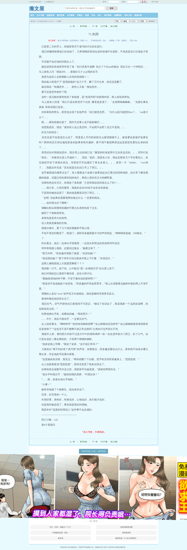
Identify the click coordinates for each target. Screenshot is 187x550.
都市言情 (60, 15)
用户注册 (154, 2)
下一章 (94, 26)
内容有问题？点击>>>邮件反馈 (93, 451)
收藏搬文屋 (50, 2)
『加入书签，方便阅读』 (93, 432)
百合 (93, 15)
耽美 (87, 15)
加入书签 (113, 26)
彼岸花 (60, 538)
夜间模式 (151, 21)
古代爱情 (70, 15)
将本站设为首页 (36, 2)
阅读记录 (138, 15)
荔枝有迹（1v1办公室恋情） (126, 538)
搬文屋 (36, 8)
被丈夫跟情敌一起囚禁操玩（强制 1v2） (73, 40)
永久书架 (40, 15)
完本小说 (128, 15)
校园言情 (50, 15)
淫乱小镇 (133, 40)
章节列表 (83, 26)
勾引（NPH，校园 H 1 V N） (60, 527)
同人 (99, 15)
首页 (32, 15)
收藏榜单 (118, 15)
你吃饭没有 (126, 533)
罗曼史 (80, 15)
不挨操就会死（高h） (99, 40)
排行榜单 (108, 15)
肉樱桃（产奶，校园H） (118, 40)
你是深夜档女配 (126, 527)
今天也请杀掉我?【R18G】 (46, 21)
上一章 (72, 26)
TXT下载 (103, 26)
